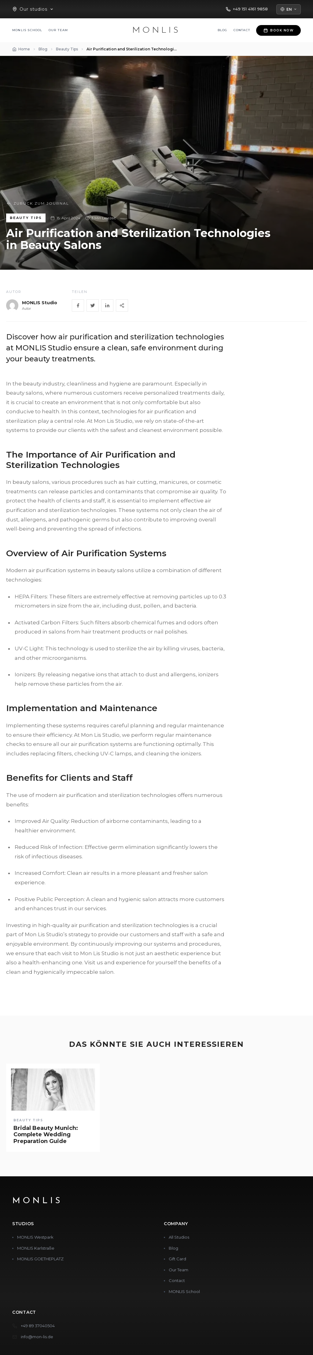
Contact (242, 30)
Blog (222, 30)
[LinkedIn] (107, 305)
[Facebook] (78, 305)
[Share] (122, 305)
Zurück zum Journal (37, 203)
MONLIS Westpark (35, 1237)
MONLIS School (27, 30)
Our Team (58, 30)
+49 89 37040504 (38, 1325)
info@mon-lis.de (37, 1336)
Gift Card (177, 1258)
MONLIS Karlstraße (35, 1248)
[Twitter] (93, 305)
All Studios (179, 1237)
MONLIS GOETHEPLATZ (40, 1258)
